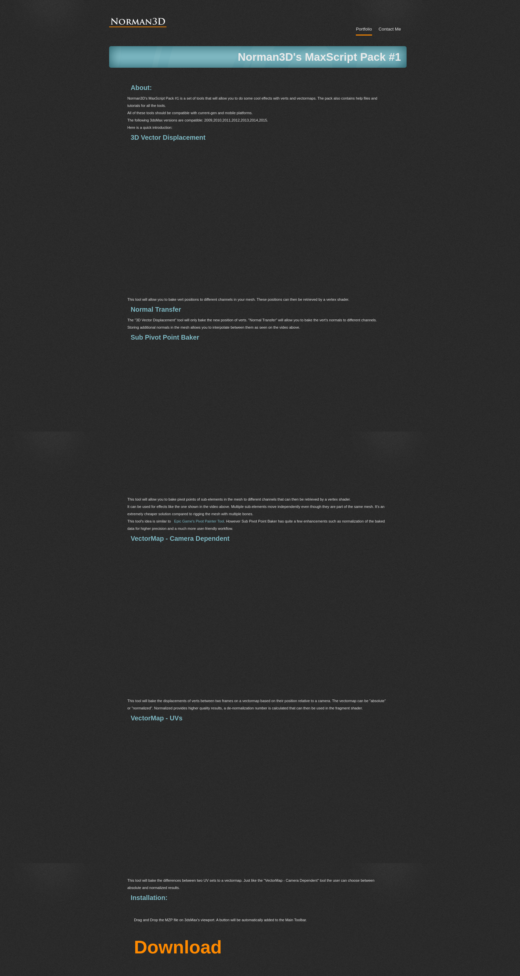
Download (178, 939)
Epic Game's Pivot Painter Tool (199, 521)
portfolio (364, 29)
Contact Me (390, 29)
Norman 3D (139, 19)
